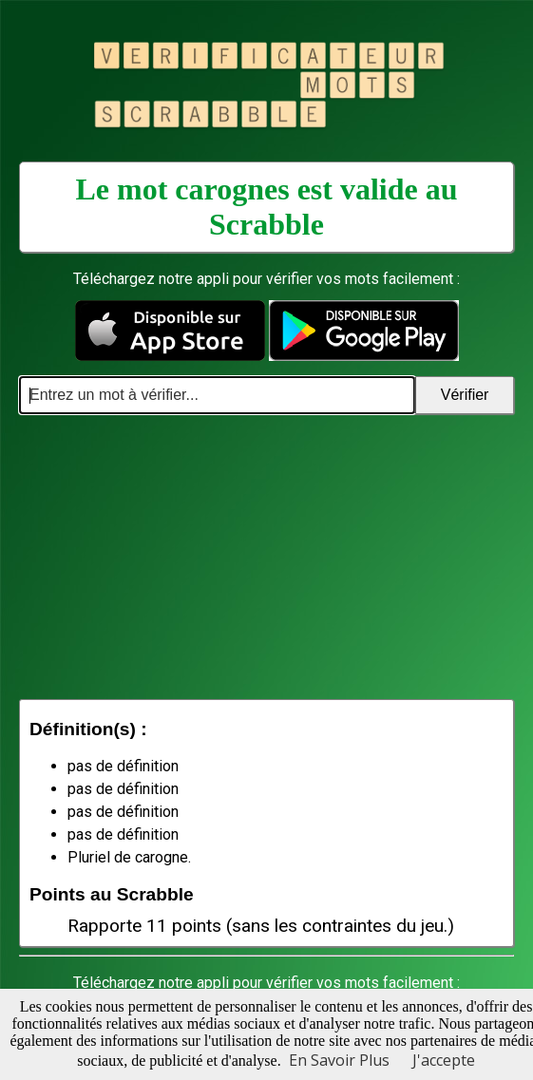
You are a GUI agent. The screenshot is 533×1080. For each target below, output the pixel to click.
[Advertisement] (266, 557)
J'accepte (443, 1060)
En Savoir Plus (339, 1060)
